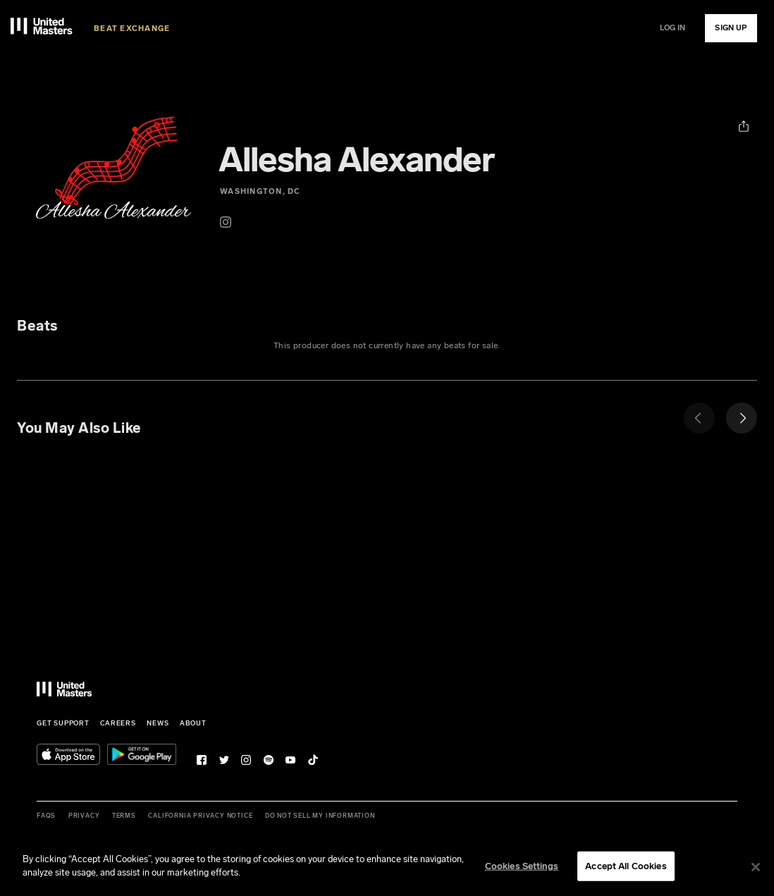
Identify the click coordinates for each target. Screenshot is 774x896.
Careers (118, 723)
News (157, 723)
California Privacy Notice (200, 815)
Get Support (63, 723)
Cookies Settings (521, 866)
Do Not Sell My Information (320, 815)
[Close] (755, 868)
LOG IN (673, 27)
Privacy (84, 815)
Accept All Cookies (625, 866)
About (193, 723)
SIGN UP (731, 27)
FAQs (46, 815)
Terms (124, 815)
